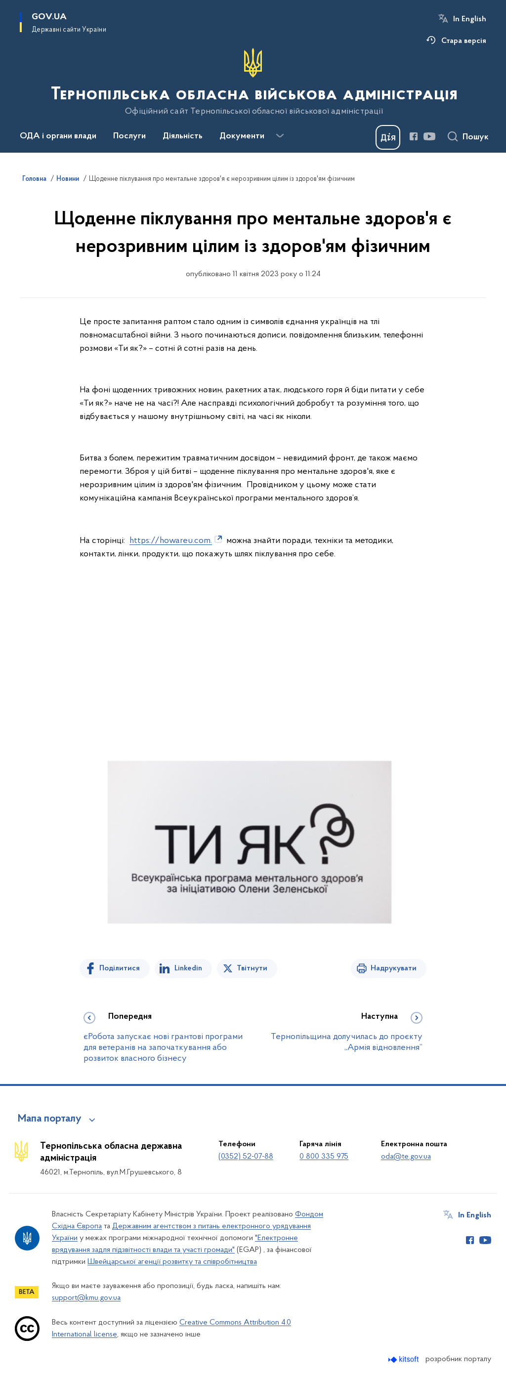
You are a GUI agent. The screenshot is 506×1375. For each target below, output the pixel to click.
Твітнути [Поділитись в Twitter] (252, 968)
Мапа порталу (50, 1119)
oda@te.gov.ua (406, 1157)
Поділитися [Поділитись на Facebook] (119, 968)
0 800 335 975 (323, 1157)
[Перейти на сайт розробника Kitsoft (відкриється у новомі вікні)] (404, 1359)
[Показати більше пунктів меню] (279, 135)
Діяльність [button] (183, 136)
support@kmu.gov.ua (86, 1298)
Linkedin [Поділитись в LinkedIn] (188, 968)
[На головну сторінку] (253, 82)
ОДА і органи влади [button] (58, 136)
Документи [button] (241, 136)
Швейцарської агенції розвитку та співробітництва (172, 1262)
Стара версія (463, 41)
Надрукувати (394, 968)
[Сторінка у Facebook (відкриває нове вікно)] (414, 136)
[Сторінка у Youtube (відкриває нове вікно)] (429, 136)
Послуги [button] (129, 136)
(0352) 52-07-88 (245, 1157)
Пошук (476, 137)
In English (469, 19)
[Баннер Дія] (388, 137)
